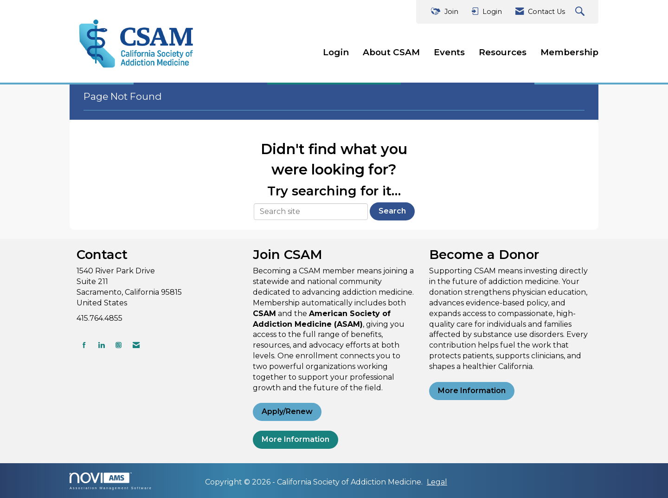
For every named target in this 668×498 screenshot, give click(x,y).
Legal (437, 482)
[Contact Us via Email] (136, 345)
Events (449, 52)
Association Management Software (111, 481)
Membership (569, 52)
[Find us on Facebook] (84, 345)
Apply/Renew (287, 411)
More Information (295, 439)
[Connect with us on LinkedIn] (101, 345)
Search (392, 211)
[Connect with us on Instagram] (118, 345)
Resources (503, 52)
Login (336, 52)
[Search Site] (581, 12)
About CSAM (391, 52)
